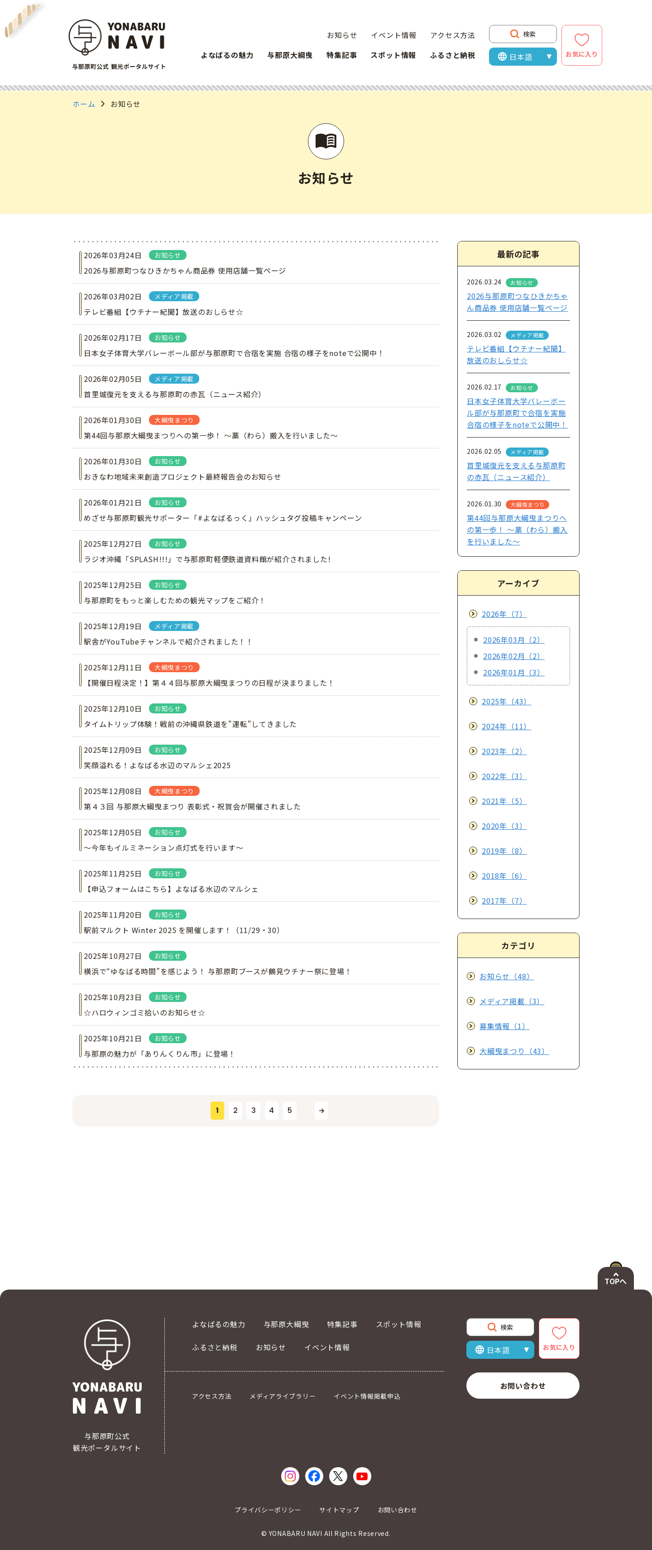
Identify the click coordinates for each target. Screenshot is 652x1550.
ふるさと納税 (452, 54)
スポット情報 (393, 54)
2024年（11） (506, 726)
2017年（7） (504, 900)
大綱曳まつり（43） (514, 1050)
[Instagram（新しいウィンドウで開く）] (290, 1476)
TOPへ (615, 1281)
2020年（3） (504, 825)
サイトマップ (339, 1509)
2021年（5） (504, 800)
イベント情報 (394, 34)
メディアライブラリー (282, 1396)
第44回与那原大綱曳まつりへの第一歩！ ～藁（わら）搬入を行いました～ (517, 529)
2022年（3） (504, 775)
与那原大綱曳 (290, 54)
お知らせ (342, 34)
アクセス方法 (452, 34)
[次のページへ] (321, 1201)
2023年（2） (504, 751)
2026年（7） (504, 613)
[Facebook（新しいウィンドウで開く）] (314, 1476)
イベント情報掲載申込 (367, 1396)
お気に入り (582, 53)
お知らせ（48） (506, 976)
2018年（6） (504, 875)
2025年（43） (506, 701)
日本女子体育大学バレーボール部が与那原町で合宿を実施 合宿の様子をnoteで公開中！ (517, 412)
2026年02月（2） (514, 655)
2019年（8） (504, 850)
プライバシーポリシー (268, 1509)
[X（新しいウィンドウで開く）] (338, 1476)
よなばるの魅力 (227, 54)
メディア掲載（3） (511, 1001)
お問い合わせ (523, 1385)
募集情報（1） (504, 1025)
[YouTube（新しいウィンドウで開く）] (362, 1476)
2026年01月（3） (514, 672)
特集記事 (341, 54)
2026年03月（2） (514, 639)
